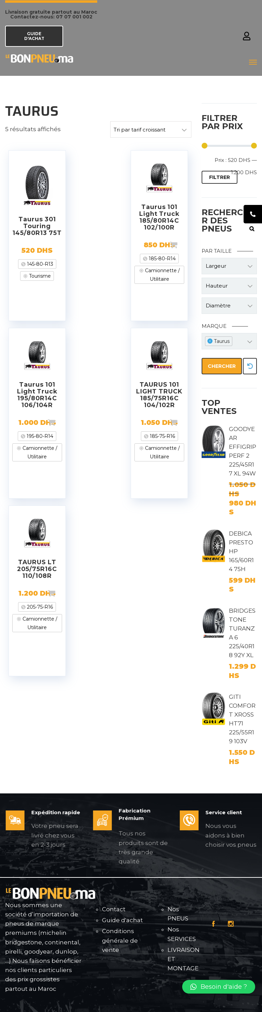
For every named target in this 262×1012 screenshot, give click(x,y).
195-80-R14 (39, 436)
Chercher (222, 366)
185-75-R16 (161, 436)
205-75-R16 (39, 607)
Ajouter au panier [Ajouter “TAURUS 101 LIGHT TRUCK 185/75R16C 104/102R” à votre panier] (184, 422)
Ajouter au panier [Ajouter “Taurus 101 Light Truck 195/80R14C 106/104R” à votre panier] (62, 422)
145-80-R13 (39, 264)
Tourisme (39, 276)
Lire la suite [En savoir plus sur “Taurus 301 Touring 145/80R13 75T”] (62, 250)
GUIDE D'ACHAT (34, 36)
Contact (114, 909)
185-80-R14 (161, 258)
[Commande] (150, 129)
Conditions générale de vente (120, 940)
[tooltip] (253, 214)
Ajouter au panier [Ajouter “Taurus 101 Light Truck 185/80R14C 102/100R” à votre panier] (184, 244)
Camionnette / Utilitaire (162, 274)
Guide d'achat (122, 920)
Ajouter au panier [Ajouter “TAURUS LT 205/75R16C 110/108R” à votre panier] (62, 593)
